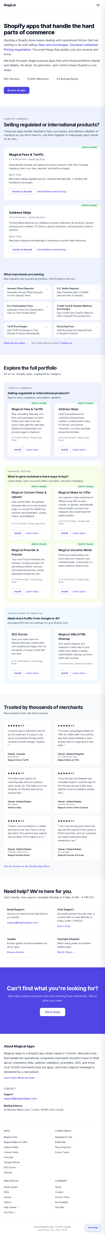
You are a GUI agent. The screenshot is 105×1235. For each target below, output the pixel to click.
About (58, 1187)
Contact (59, 1192)
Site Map (59, 1207)
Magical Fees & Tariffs (27, 409)
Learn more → (33, 449)
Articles (7, 1197)
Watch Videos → (66, 952)
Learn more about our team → (20, 1077)
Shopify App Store (36, 159)
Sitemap (8, 1172)
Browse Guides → (17, 952)
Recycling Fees (63, 1147)
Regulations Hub (63, 1137)
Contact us (66, 343)
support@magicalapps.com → (23, 922)
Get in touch (52, 1012)
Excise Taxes (62, 1152)
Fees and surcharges (53, 45)
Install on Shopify (22, 191)
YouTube (10, 1212)
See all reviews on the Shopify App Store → (28, 866)
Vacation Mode (12, 1162)
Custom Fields (11, 1152)
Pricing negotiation (17, 49)
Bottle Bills (60, 1142)
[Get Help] (93, 1227)
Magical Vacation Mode (75, 550)
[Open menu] (98, 5)
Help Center (11, 1207)
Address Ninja (68, 409)
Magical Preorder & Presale (25, 552)
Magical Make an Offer (74, 492)
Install (17, 449)
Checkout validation (84, 45)
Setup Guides (11, 1187)
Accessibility (61, 1202)
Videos (7, 1202)
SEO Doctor (20, 634)
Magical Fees (11, 1137)
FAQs (6, 1192)
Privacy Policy (62, 1197)
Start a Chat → (65, 926)
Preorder (8, 1157)
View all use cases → (16, 343)
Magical (10, 5)
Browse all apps (17, 90)
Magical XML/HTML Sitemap (72, 636)
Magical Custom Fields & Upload (29, 495)
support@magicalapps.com (20, 1098)
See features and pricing (53, 191)
